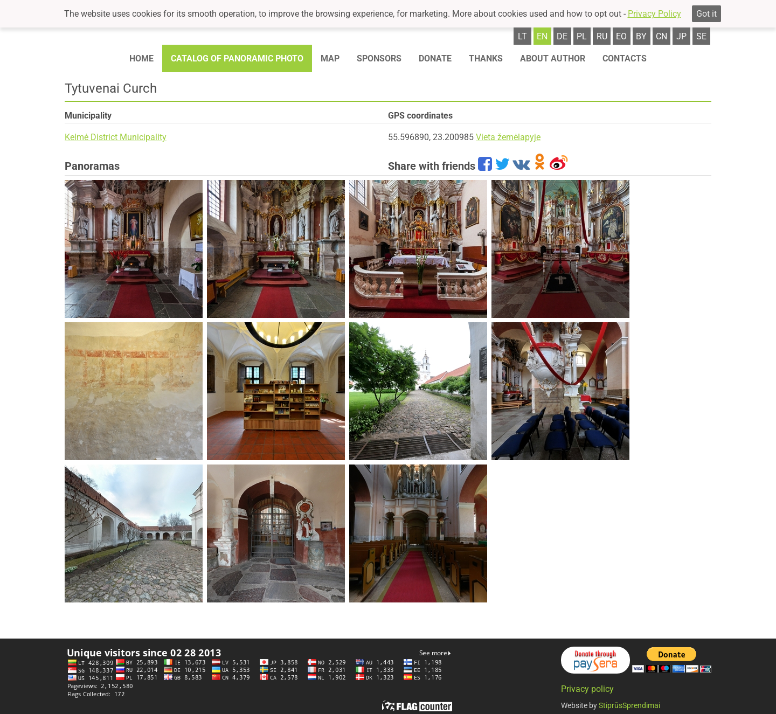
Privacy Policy (654, 14)
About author (552, 58)
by (641, 36)
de (562, 36)
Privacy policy (587, 689)
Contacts (624, 58)
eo (621, 36)
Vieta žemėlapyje (508, 137)
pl (582, 36)
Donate (435, 58)
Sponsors (379, 58)
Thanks (486, 58)
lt (522, 36)
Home (141, 58)
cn (661, 36)
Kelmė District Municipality (116, 137)
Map (330, 58)
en (542, 36)
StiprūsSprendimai (629, 705)
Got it (706, 14)
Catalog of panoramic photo (237, 58)
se (701, 36)
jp (681, 36)
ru (602, 36)
